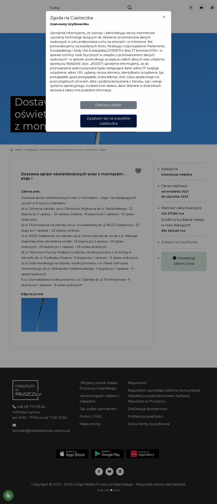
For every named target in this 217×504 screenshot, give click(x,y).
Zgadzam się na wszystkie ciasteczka (108, 120)
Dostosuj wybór (108, 105)
